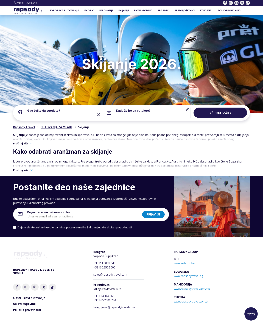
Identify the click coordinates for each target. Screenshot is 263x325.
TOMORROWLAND (228, 10)
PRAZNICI (163, 10)
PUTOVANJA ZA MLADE (56, 127)
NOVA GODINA (143, 10)
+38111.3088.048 (25, 2)
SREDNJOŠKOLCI (184, 10)
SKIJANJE (123, 10)
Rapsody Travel (24, 127)
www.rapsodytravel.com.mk (192, 289)
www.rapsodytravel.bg (188, 276)
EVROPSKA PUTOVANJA (64, 10)
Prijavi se (153, 214)
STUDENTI (206, 10)
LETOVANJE (106, 10)
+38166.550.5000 (104, 267)
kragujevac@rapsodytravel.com (114, 307)
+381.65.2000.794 (104, 300)
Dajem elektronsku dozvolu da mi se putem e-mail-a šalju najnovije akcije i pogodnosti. (74, 227)
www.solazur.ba (184, 263)
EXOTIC (89, 10)
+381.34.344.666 (103, 296)
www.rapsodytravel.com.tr (191, 301)
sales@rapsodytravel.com (110, 274)
